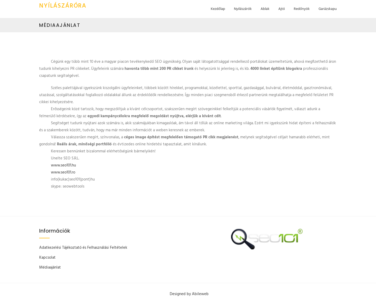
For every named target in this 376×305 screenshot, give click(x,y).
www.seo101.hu (63, 165)
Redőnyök (302, 9)
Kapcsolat (47, 257)
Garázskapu (328, 9)
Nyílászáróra (62, 6)
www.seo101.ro (63, 172)
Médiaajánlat (50, 267)
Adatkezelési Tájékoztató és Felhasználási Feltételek (83, 248)
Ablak (265, 9)
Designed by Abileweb (189, 294)
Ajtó (281, 9)
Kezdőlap (218, 9)
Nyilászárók (243, 9)
